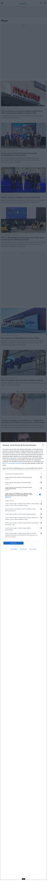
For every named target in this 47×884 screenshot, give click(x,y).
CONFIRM (13, 543)
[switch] (40, 477)
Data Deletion (14, 549)
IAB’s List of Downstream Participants (12, 463)
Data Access (23, 549)
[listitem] (23, 474)
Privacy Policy (32, 549)
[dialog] (23, 663)
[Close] (43, 445)
